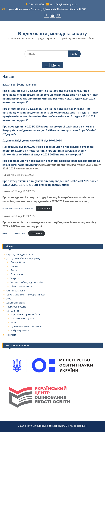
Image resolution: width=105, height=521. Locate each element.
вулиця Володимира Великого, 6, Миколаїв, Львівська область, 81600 (47, 9)
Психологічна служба (22, 318)
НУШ (13, 322)
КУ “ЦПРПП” (13, 310)
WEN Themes (64, 429)
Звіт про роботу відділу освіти (26, 282)
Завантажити (44, 208)
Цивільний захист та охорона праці (25, 294)
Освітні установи (15, 290)
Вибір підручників (19, 330)
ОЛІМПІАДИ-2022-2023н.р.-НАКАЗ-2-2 (18, 208)
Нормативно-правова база (25, 314)
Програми (11, 334)
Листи (13, 270)
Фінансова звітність (21, 286)
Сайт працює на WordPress (44, 429)
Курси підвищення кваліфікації (26, 326)
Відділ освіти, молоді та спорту (52, 33)
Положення (16, 274)
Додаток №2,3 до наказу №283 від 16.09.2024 (32, 140)
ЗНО (8, 298)
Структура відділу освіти (19, 254)
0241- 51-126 (36, 4)
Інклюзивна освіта (16, 306)
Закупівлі (15, 278)
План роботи (17, 262)
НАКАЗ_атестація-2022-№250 (14, 233)
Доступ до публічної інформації (23, 258)
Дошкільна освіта (15, 302)
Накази (14, 266)
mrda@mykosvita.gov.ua (63, 4)
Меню (52, 65)
